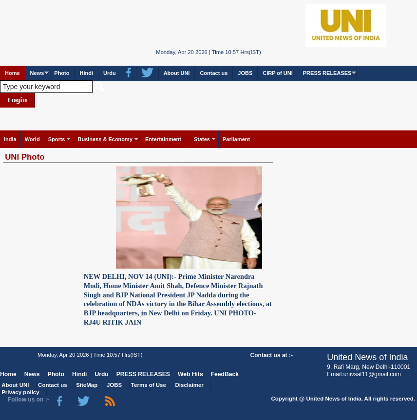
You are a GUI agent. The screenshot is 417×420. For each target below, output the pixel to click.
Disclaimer (189, 385)
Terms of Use (148, 385)
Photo (61, 73)
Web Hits (190, 374)
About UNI (177, 73)
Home (12, 73)
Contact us (213, 73)
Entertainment (163, 139)
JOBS (245, 73)
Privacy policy (20, 392)
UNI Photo (24, 157)
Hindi (86, 73)
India (10, 139)
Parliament (236, 139)
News (37, 73)
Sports (56, 139)
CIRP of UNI (278, 73)
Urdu (109, 73)
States (202, 139)
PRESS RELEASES (327, 73)
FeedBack (225, 374)
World (32, 139)
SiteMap (86, 385)
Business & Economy (104, 139)
